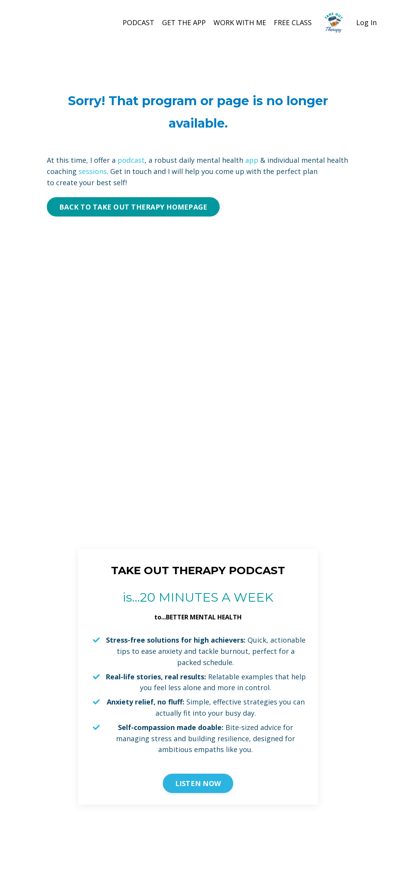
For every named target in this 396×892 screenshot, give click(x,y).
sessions (93, 171)
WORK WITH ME (239, 22)
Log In (366, 22)
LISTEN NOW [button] (198, 783)
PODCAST (138, 22)
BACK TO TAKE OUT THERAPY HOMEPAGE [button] (133, 206)
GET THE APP (184, 22)
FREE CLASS (293, 22)
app (251, 160)
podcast (131, 160)
